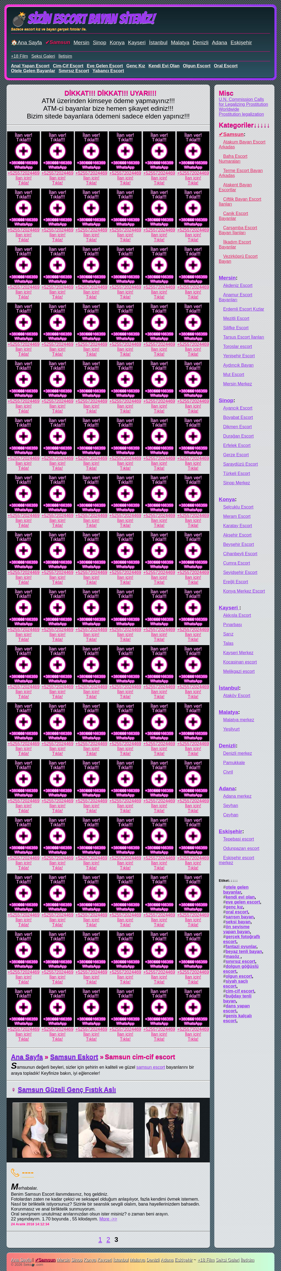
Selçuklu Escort (238, 507)
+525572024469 (24, 173)
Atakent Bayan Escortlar (235, 187)
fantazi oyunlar (241, 946)
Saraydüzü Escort (240, 464)
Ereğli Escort (235, 581)
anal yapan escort (30, 65)
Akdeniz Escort (237, 285)
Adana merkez (237, 796)
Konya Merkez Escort (244, 591)
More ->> (108, 1219)
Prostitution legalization (241, 114)
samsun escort (150, 1067)
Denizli (201, 42)
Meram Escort (237, 516)
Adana (219, 42)
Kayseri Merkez (238, 652)
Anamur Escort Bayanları (235, 297)
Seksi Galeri (43, 56)
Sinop (99, 42)
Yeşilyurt (231, 729)
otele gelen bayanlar (33, 70)
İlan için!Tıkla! (23, 180)
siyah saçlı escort (235, 983)
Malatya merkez (238, 719)
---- (28, 1172)
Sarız (228, 634)
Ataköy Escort (236, 695)
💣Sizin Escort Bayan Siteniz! (82, 19)
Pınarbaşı (232, 624)
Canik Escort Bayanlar (233, 216)
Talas (228, 643)
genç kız (135, 65)
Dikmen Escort (237, 426)
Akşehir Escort (237, 535)
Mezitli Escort (236, 318)
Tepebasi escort (238, 839)
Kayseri (137, 42)
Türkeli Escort (236, 473)
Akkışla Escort (237, 615)
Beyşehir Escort (238, 544)
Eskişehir (241, 42)
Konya (117, 42)
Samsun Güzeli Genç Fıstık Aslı (67, 1089)
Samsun (60, 42)
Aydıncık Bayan (238, 365)
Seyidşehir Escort (240, 572)
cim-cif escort (68, 65)
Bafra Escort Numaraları (233, 159)
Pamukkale (234, 762)
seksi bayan (238, 921)
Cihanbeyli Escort (240, 553)
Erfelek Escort (237, 445)
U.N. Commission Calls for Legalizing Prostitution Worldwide (243, 104)
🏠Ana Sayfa (26, 42)
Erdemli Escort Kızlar (243, 309)
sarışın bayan (240, 916)
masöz (233, 956)
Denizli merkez (237, 753)
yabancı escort (108, 70)
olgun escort (196, 65)
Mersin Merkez (237, 384)
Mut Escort (233, 374)
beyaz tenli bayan (244, 951)
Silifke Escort (235, 327)
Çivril (228, 772)
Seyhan (230, 805)
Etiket (228, 880)
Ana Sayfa (27, 1056)
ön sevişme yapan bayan (236, 929)
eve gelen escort (105, 65)
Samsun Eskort (74, 1056)
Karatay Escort (237, 525)
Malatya (180, 42)
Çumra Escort (236, 563)
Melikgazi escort (239, 671)
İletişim (65, 56)
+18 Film (19, 56)
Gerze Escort (236, 454)
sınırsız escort (73, 70)
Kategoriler (244, 125)
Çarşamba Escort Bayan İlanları (238, 230)
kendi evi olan (163, 65)
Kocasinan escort (240, 662)
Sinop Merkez (236, 482)
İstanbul (158, 42)
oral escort (226, 65)
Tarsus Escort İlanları (243, 337)
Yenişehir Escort (239, 355)
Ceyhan (230, 815)
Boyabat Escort (238, 417)
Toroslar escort (237, 346)
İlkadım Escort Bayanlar (235, 244)
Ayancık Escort (237, 408)
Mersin (81, 42)
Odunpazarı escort (241, 848)
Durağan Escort (238, 436)
